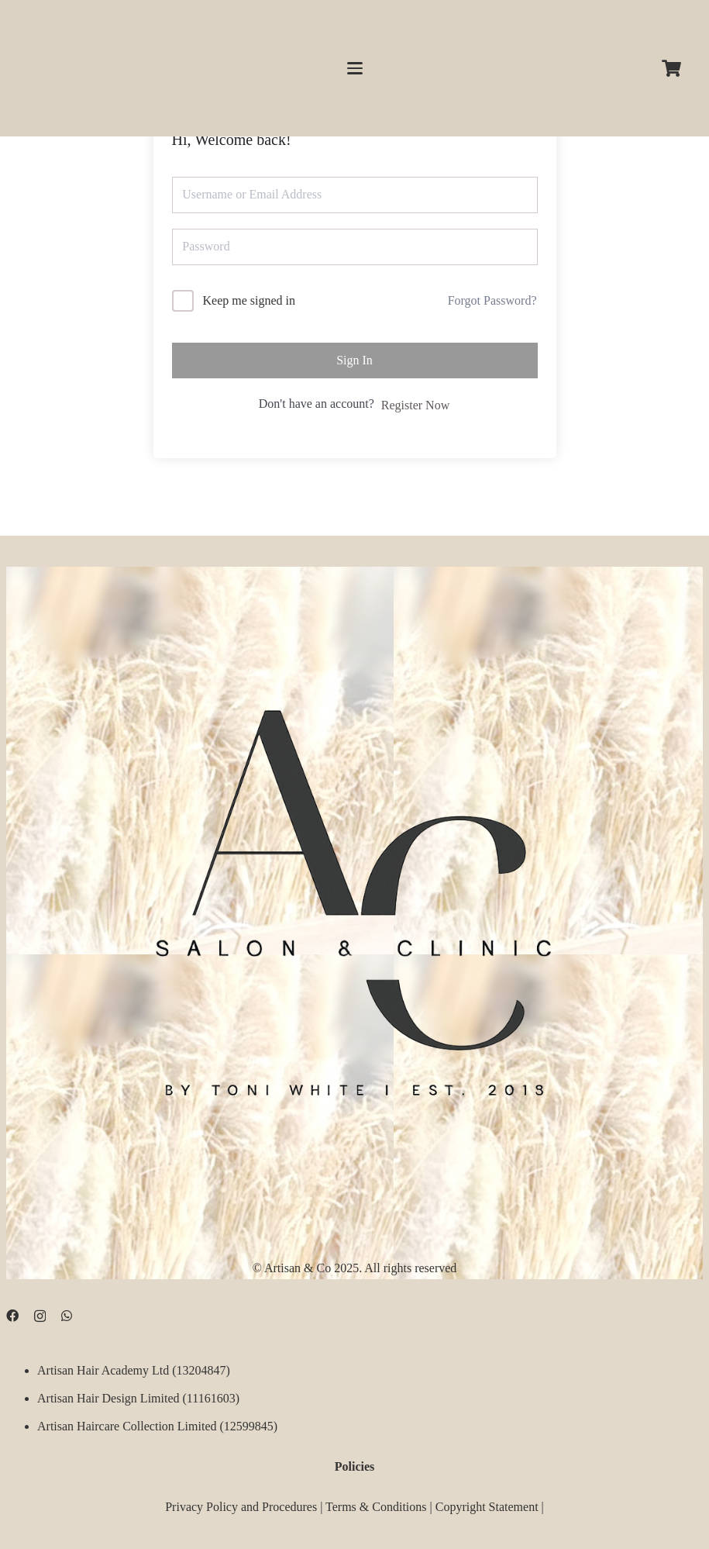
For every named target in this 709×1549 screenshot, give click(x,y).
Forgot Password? (492, 300)
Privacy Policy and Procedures (241, 1506)
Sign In (354, 360)
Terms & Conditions (375, 1506)
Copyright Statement (487, 1506)
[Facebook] (12, 1315)
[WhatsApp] (66, 1315)
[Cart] (671, 68)
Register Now (415, 405)
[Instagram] (40, 1316)
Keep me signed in (249, 300)
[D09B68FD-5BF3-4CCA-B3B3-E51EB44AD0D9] (354, 893)
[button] (355, 68)
